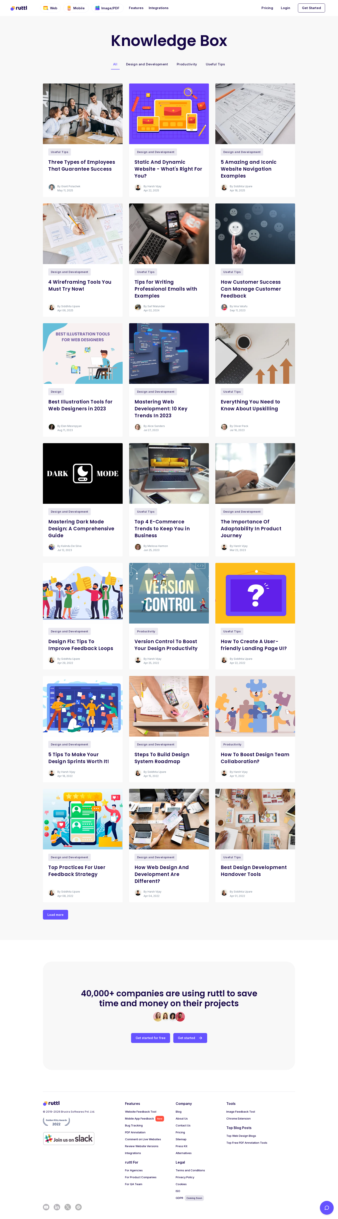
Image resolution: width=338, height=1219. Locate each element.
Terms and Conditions (190, 1170)
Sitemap (181, 1139)
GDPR (190, 1198)
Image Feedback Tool (240, 1111)
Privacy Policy (185, 1177)
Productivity (187, 64)
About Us (182, 1118)
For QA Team (133, 1184)
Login (285, 8)
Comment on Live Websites (143, 1139)
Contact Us (183, 1125)
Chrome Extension (238, 1118)
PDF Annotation (135, 1132)
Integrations (159, 8)
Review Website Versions (141, 1146)
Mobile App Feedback (144, 1118)
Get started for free (151, 1038)
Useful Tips (215, 64)
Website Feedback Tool (140, 1111)
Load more (55, 915)
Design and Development (147, 64)
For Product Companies (140, 1177)
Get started (190, 1038)
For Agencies (134, 1170)
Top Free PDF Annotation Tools (246, 1142)
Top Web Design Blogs (241, 1135)
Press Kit (181, 1146)
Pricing (267, 8)
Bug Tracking (134, 1125)
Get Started (311, 8)
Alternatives (184, 1153)
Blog (179, 1111)
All (115, 64)
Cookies (181, 1184)
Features (136, 8)
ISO (178, 1191)
